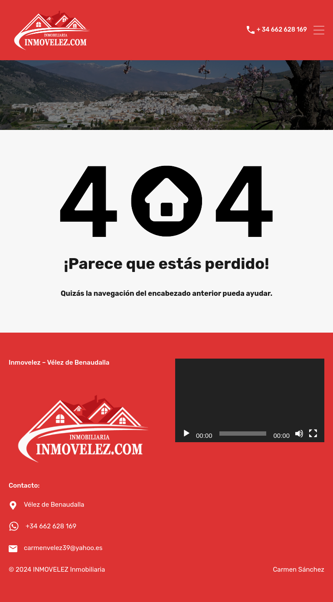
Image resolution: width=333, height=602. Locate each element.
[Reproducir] (186, 433)
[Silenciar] (299, 433)
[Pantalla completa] (313, 433)
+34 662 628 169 (51, 526)
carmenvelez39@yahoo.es (63, 548)
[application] (249, 401)
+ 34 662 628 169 (282, 29)
